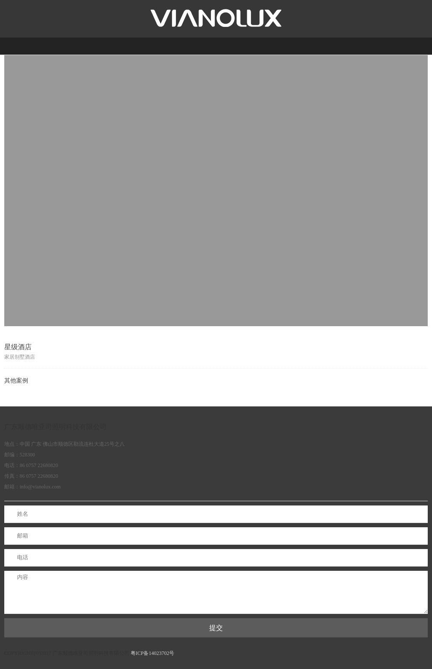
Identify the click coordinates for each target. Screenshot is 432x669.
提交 (216, 627)
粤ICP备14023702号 (153, 653)
